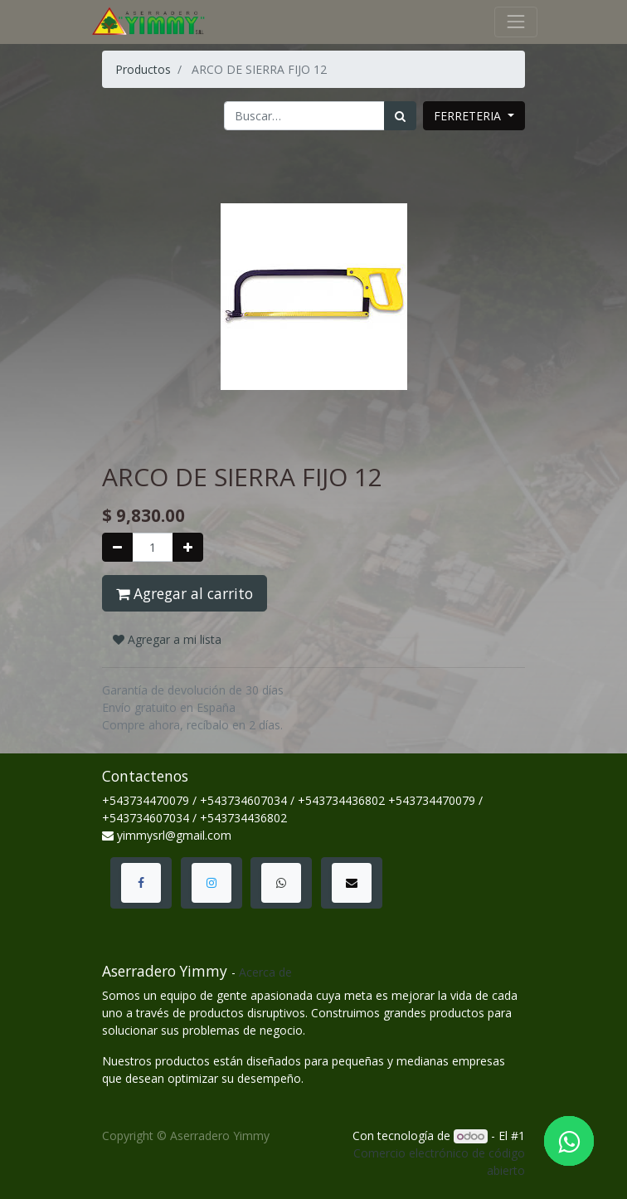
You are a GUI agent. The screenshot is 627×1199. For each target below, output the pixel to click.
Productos (143, 69)
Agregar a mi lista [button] (167, 639)
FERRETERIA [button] (469, 116)
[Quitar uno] (117, 547)
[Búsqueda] (400, 115)
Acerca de (265, 972)
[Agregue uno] (188, 547)
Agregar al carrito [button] (184, 593)
